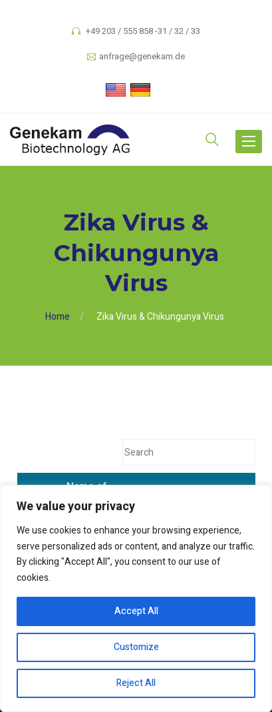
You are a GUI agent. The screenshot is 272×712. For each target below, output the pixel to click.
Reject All (136, 683)
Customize (136, 647)
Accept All (136, 611)
